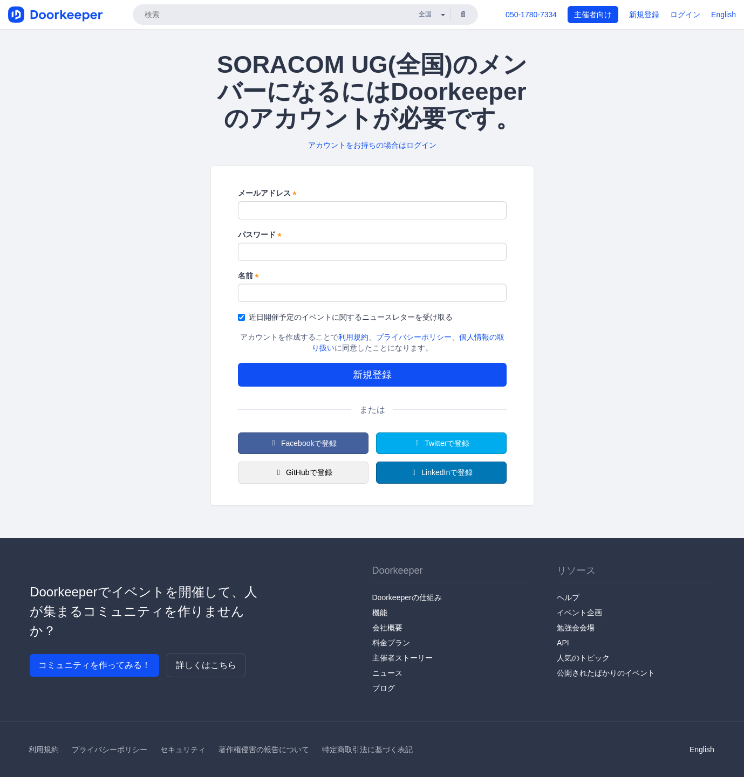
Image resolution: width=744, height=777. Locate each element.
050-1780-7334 (531, 14)
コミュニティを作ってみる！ (94, 665)
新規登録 (644, 14)
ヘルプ (568, 597)
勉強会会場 (576, 627)
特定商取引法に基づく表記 (367, 749)
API (563, 642)
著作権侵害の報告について (264, 749)
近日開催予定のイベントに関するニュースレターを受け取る (345, 317)
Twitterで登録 (441, 443)
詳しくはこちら (206, 665)
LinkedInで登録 (441, 472)
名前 (248, 276)
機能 (379, 612)
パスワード (260, 235)
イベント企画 (579, 612)
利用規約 (353, 337)
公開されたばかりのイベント (606, 673)
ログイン (685, 14)
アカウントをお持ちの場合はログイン (372, 145)
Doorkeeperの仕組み (407, 597)
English (723, 14)
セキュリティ (183, 749)
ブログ (383, 688)
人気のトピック (583, 658)
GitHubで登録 (303, 472)
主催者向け (593, 14)
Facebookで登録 (303, 443)
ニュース (387, 673)
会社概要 (387, 627)
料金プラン (391, 642)
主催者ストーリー (402, 658)
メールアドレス (267, 193)
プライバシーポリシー (414, 337)
